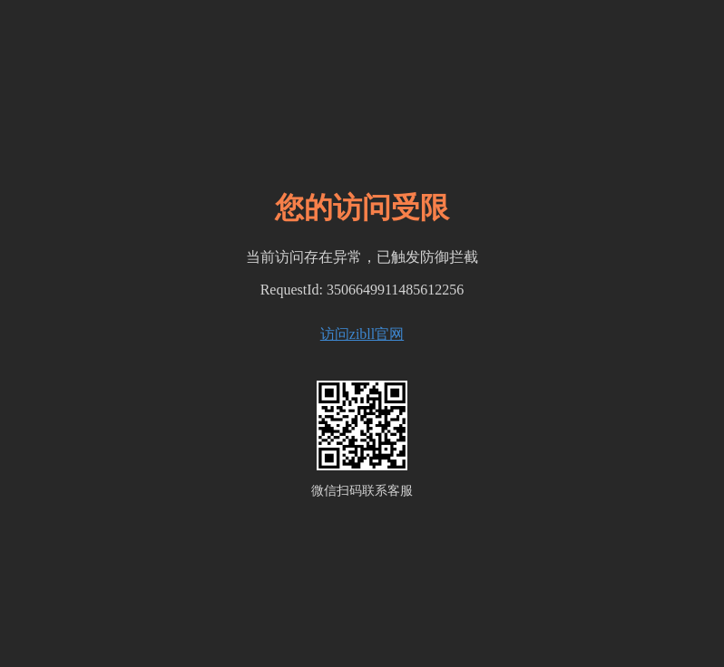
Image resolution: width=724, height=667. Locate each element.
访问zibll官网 (362, 334)
